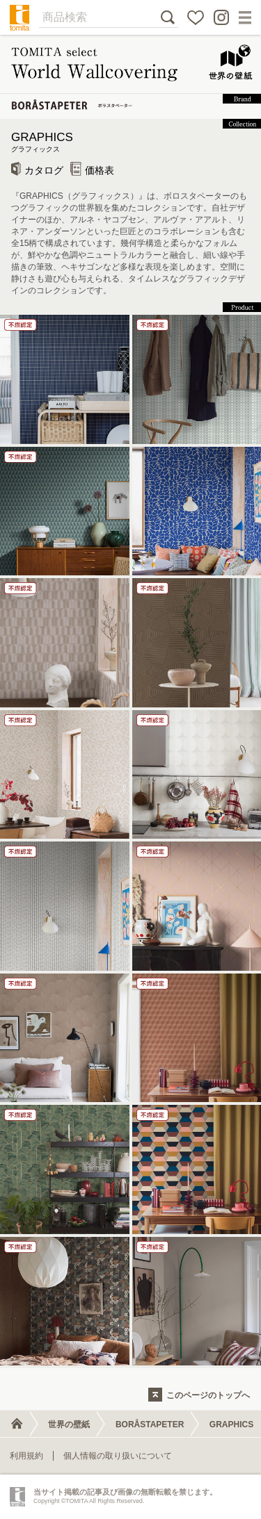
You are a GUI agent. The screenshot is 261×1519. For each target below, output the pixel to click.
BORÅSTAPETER (150, 1424)
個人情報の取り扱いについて (117, 1456)
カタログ (37, 170)
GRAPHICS (130, 143)
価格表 (92, 170)
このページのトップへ (208, 1395)
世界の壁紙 (69, 1424)
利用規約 (26, 1456)
